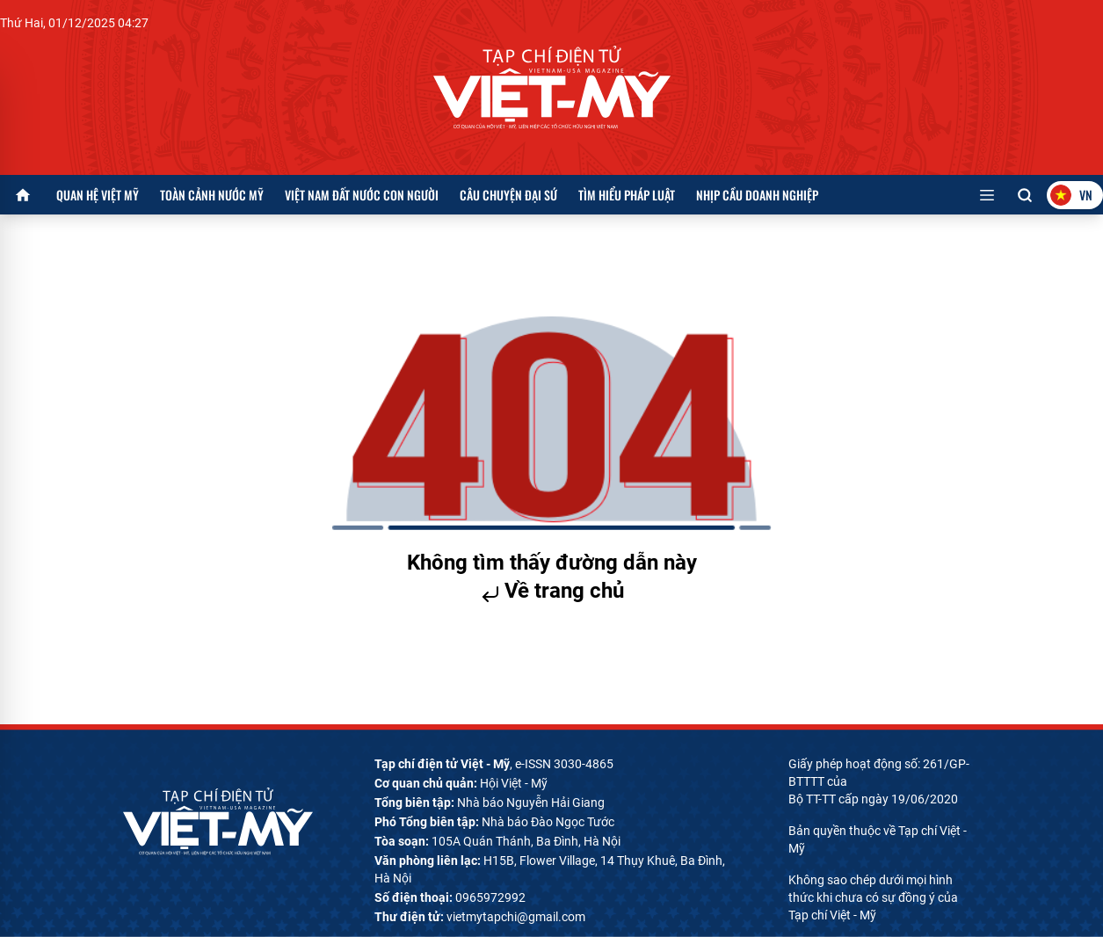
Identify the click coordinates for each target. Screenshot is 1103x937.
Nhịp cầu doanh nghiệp (757, 194)
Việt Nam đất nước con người (362, 194)
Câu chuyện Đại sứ (508, 194)
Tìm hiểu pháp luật (626, 194)
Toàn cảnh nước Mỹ (212, 194)
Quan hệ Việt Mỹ (97, 194)
